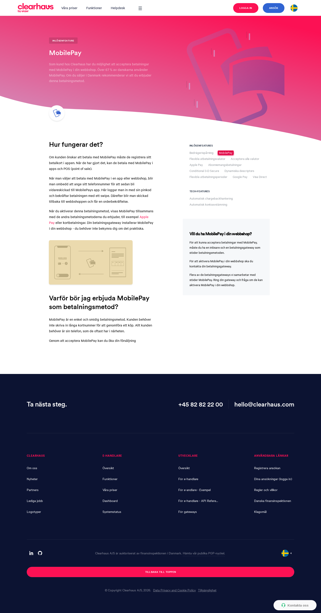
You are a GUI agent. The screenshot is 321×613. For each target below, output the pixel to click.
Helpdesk (118, 8)
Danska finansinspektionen (272, 500)
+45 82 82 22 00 (200, 404)
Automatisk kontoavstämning (208, 204)
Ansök (273, 8)
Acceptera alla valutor (245, 159)
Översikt (108, 468)
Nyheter (32, 479)
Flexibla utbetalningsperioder (208, 177)
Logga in (245, 8)
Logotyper (34, 511)
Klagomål (260, 511)
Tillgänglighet (207, 590)
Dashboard (110, 500)
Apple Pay (196, 165)
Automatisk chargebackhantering (211, 198)
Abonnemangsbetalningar (225, 165)
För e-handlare (188, 479)
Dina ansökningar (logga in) (273, 479)
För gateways (187, 511)
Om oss (32, 468)
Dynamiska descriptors (239, 171)
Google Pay (240, 177)
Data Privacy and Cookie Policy (174, 590)
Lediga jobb (35, 500)
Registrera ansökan (267, 468)
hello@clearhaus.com (264, 404)
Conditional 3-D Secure (204, 171)
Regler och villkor (266, 489)
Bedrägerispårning (201, 153)
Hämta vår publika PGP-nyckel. (204, 553)
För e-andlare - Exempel (194, 489)
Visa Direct (260, 177)
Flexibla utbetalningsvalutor (207, 159)
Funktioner (94, 8)
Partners (33, 489)
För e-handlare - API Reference (198, 500)
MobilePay (226, 153)
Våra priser (69, 8)
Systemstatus (112, 511)
